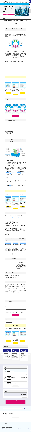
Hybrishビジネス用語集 (9, 322)
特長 (25, 20)
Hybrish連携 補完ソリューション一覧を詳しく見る (12, 277)
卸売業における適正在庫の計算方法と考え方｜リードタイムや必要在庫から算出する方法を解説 (16, 304)
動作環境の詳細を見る (22, 56)
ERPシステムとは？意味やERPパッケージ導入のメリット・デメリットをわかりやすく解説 (16, 309)
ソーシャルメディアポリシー (14, 428)
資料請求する (8, 92)
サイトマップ (24, 428)
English (27, 1)
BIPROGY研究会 (3, 427)
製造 (19, 408)
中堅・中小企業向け (5, 408)
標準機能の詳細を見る (7, 58)
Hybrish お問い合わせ (15, 115)
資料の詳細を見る (7, 265)
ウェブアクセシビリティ (20, 428)
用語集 (15, 23)
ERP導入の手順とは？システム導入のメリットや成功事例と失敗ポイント (15, 312)
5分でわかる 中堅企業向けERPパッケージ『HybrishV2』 (11, 20)
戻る (15, 417)
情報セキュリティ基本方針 (8, 428)
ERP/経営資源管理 (10, 408)
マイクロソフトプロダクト (15, 408)
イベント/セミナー (12, 371)
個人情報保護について (3, 428)
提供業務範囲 (21, 20)
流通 (21, 408)
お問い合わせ (8, 14)
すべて (8, 371)
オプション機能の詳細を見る (16, 58)
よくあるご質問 (27, 428)
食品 (23, 408)
